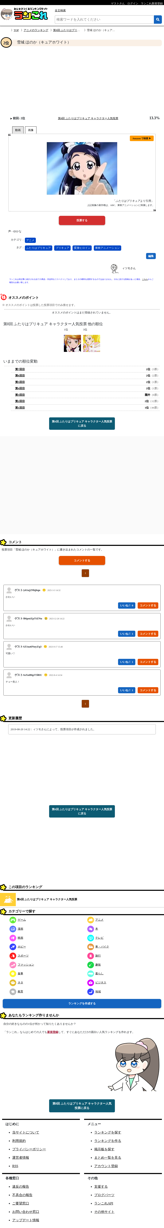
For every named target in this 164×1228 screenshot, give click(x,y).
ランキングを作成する (82, 1003)
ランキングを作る (107, 1141)
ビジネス (96, 982)
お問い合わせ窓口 (25, 1212)
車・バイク (98, 946)
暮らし (95, 973)
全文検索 (60, 10)
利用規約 (19, 1141)
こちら (145, 279)
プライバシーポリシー (29, 1149)
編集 (151, 256)
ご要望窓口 (20, 1203)
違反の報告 (20, 1186)
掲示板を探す (104, 1149)
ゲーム (17, 919)
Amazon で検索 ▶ (141, 138)
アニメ (30, 240)
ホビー (17, 946)
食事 (16, 973)
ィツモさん (129, 268)
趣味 (94, 964)
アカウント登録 (106, 1166)
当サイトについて (25, 1132)
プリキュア (62, 247)
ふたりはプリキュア (38, 247)
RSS (15, 1166)
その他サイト (104, 1212)
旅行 (94, 955)
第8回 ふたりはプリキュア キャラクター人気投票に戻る (82, 423)
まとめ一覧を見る (107, 1157)
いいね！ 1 (126, 633)
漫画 (16, 928)
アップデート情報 (25, 1220)
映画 (16, 937)
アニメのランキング (36, 30)
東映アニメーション (107, 247)
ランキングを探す (107, 1132)
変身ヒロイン (82, 247)
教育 (16, 991)
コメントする (82, 560)
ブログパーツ (104, 1195)
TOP (16, 30)
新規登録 (52, 1032)
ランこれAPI (103, 1203)
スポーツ (19, 955)
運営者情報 (20, 1157)
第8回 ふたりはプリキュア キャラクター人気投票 (88, 118)
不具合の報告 (22, 1195)
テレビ (95, 937)
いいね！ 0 (126, 605)
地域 (94, 991)
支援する (101, 1186)
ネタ (16, 982)
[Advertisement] (82, 81)
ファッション (21, 964)
